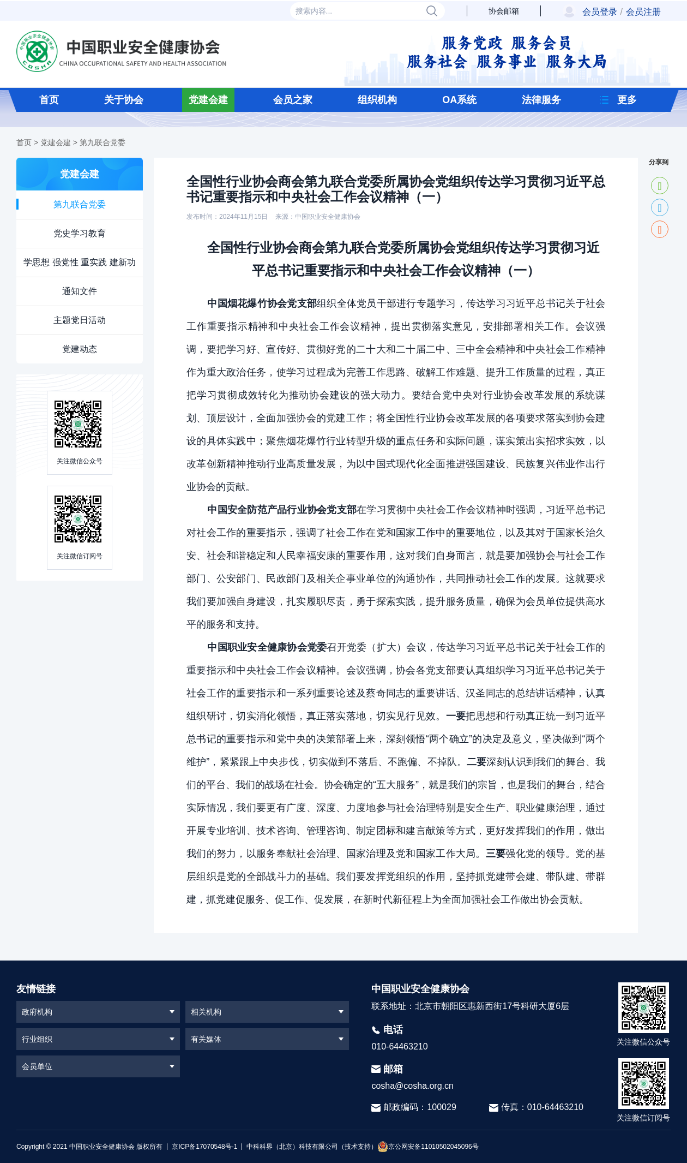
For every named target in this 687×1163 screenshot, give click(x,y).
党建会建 (208, 99)
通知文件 (79, 291)
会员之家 (292, 99)
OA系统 (459, 99)
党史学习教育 (79, 233)
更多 (627, 99)
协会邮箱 (504, 11)
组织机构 (377, 99)
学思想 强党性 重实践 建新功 (79, 262)
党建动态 (79, 349)
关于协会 (123, 99)
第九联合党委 (102, 142)
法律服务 (541, 99)
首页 (49, 99)
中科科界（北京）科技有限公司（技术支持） (309, 1146)
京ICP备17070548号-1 (204, 1146)
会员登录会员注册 (621, 11)
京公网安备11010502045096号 (427, 1146)
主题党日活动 (79, 320)
